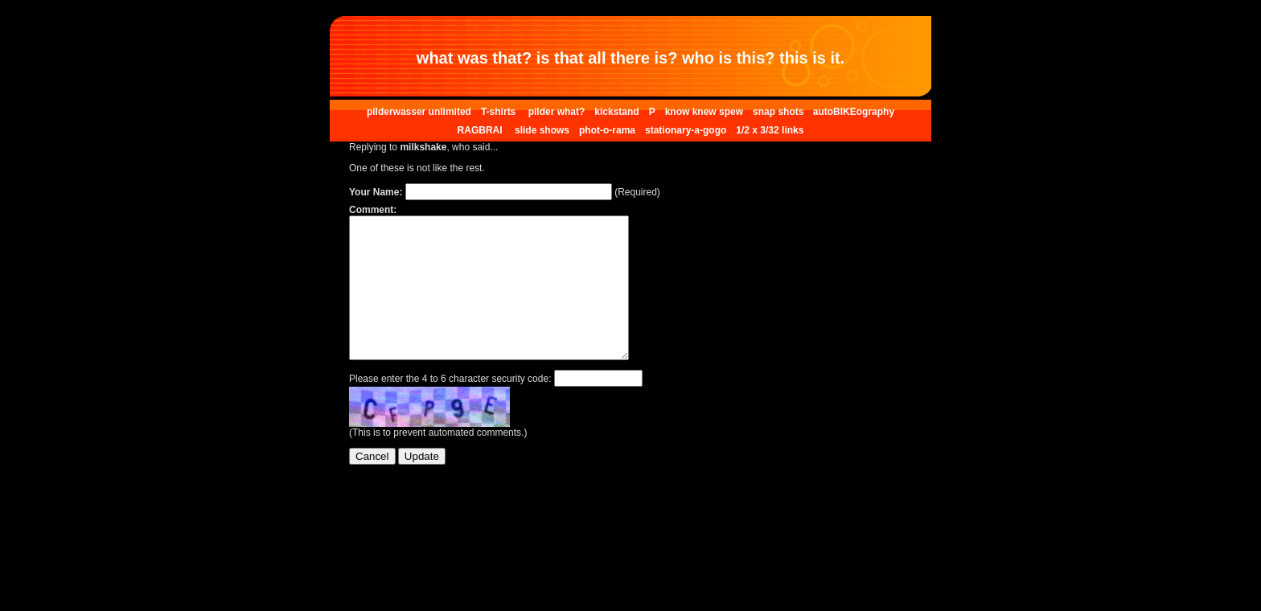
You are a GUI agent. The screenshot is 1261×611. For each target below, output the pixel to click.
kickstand (616, 111)
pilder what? (556, 111)
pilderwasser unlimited (419, 111)
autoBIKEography (853, 111)
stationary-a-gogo (685, 130)
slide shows (542, 130)
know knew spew (704, 111)
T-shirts (500, 111)
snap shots (780, 111)
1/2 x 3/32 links (769, 130)
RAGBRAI (481, 130)
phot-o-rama (607, 130)
